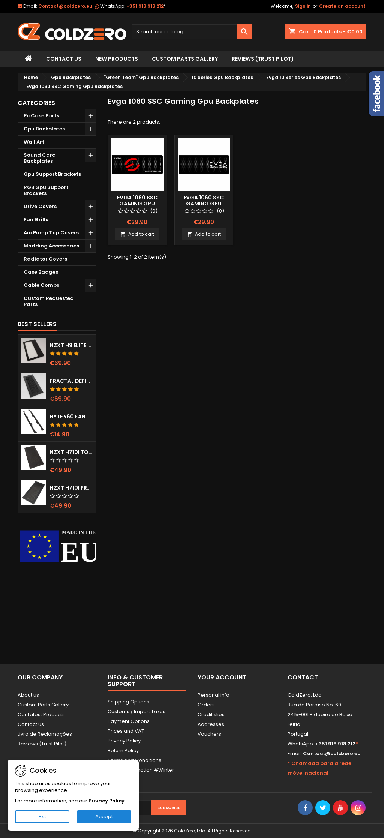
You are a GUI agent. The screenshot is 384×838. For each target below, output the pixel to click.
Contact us (31, 724)
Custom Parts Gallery (185, 59)
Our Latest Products (41, 714)
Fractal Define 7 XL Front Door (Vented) (71, 381)
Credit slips (211, 714)
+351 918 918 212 (146, 6)
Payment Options (129, 721)
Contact (303, 677)
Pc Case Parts (41, 115)
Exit (42, 816)
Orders (206, 704)
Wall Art (34, 141)
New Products (116, 59)
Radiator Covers (45, 258)
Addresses (211, 724)
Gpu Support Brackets (52, 174)
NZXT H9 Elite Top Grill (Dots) (71, 345)
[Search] (192, 31)
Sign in (303, 6)
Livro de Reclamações (45, 734)
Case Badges (41, 272)
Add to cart (137, 234)
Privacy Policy (124, 740)
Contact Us (63, 59)
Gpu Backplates (44, 128)
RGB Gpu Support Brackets (46, 190)
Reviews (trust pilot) (263, 59)
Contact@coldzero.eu (65, 6)
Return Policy (123, 750)
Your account (222, 677)
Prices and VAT (126, 731)
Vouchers (209, 734)
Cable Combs (41, 285)
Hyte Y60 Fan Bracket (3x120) (71, 417)
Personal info (214, 695)
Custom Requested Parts (49, 301)
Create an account (342, 6)
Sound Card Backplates (40, 158)
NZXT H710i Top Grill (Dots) (71, 452)
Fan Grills (36, 219)
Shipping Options (128, 701)
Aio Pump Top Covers (51, 232)
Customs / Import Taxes (136, 711)
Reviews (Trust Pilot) (42, 743)
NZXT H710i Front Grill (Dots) (71, 488)
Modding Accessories (51, 245)
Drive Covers (40, 206)
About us (28, 695)
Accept (104, 816)
